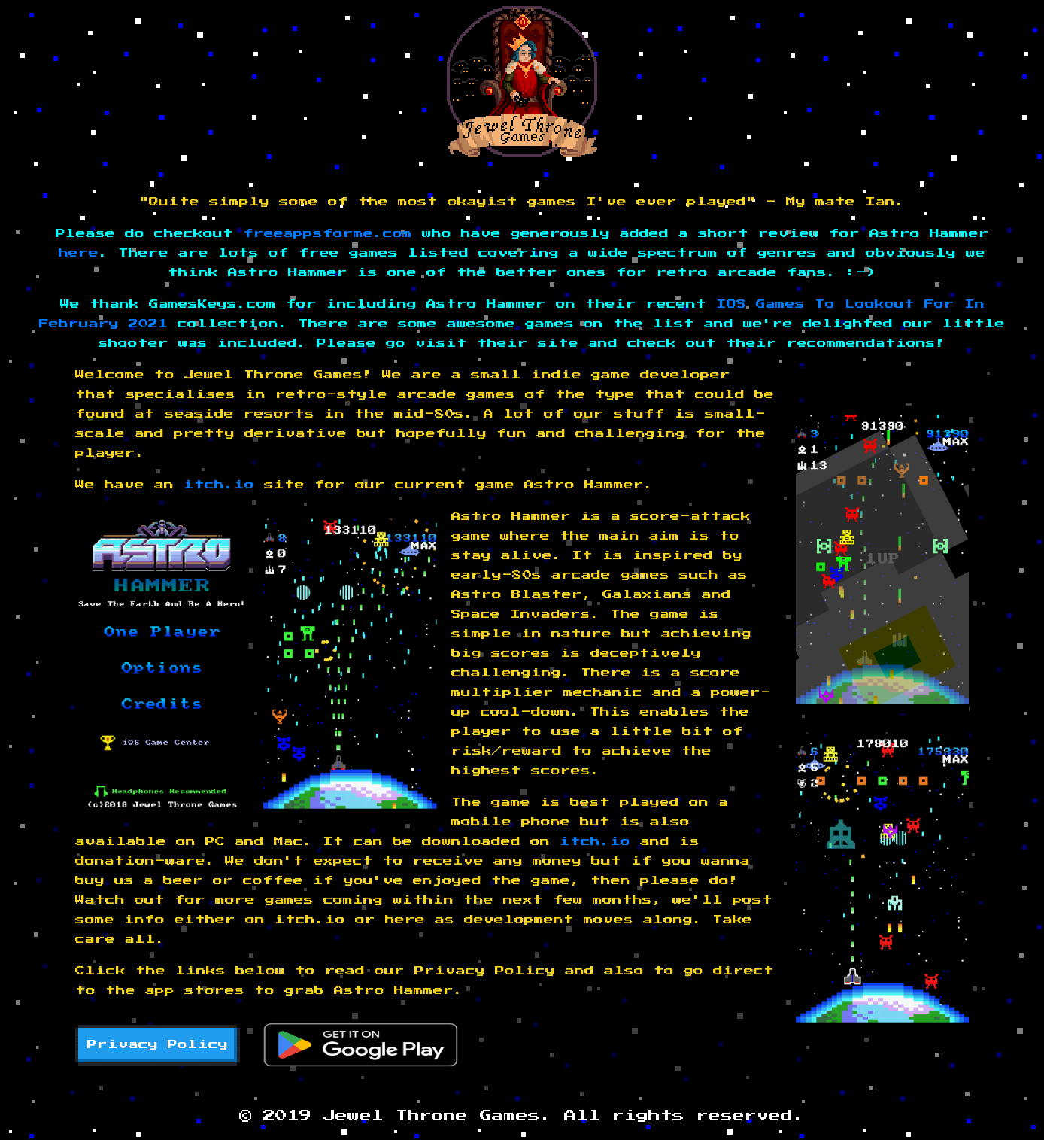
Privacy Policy (157, 1045)
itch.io (219, 485)
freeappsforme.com (327, 234)
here (79, 253)
